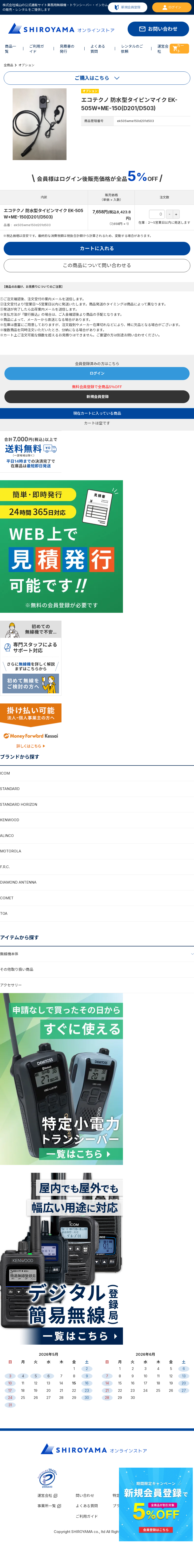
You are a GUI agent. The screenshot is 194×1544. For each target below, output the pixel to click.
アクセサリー (11, 985)
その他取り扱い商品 (16, 969)
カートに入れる (97, 248)
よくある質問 (87, 1505)
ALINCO (7, 835)
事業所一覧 (46, 1505)
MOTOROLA (10, 851)
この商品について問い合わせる (97, 265)
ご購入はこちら (92, 78)
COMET (7, 898)
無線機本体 (9, 954)
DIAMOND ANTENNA (18, 882)
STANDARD (10, 788)
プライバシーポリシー (131, 1505)
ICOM (5, 773)
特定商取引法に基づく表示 (135, 1495)
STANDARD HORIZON (18, 804)
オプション (26, 65)
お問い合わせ (163, 29)
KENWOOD (9, 820)
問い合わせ (85, 1495)
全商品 (8, 65)
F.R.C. (5, 866)
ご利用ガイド (87, 1516)
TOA (3, 913)
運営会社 (44, 1495)
